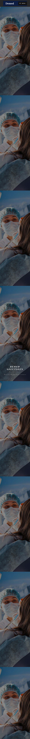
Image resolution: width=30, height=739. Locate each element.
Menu (23, 3)
